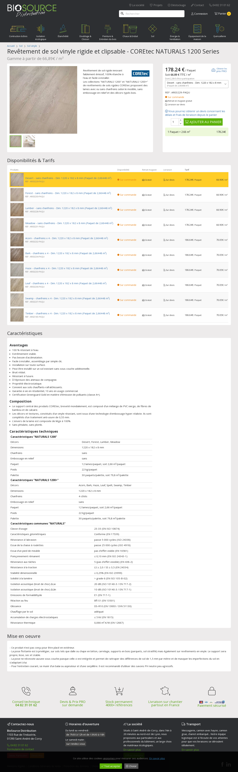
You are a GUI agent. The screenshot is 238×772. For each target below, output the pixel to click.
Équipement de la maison (197, 32)
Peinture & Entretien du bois (107, 32)
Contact (197, 5)
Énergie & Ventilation (175, 32)
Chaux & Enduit (130, 30)
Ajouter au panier (203, 122)
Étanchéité (63, 30)
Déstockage (177, 5)
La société (136, 5)
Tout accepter (110, 766)
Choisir (131, 766)
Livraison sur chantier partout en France (165, 703)
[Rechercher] (151, 13)
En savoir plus (132, 750)
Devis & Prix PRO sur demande (72, 703)
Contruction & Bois (18, 30)
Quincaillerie (219, 30)
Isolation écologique (40, 32)
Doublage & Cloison (85, 32)
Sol (153, 30)
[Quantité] (175, 122)
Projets (156, 5)
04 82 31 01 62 (219, 5)
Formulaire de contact (20, 749)
